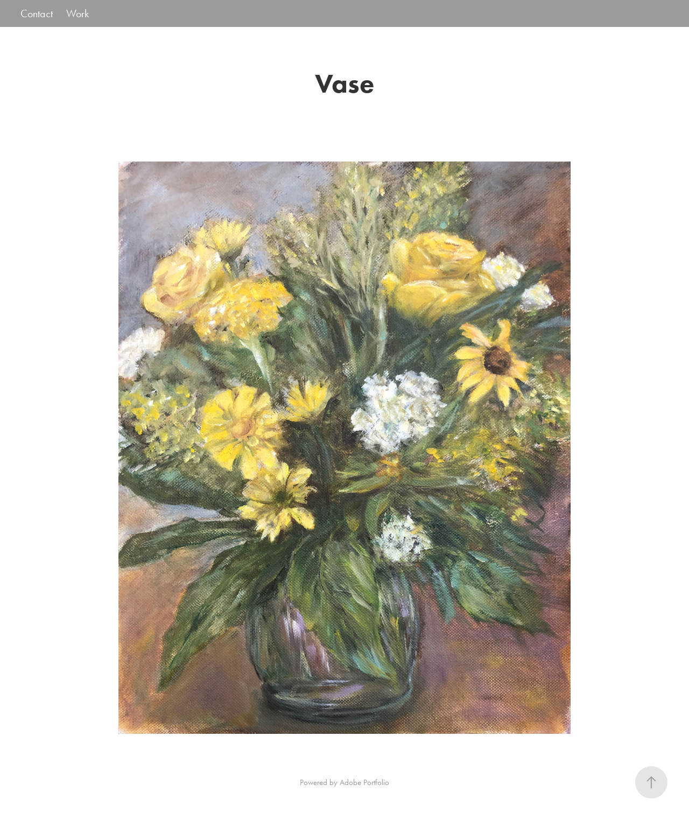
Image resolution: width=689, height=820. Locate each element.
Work (77, 13)
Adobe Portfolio (364, 782)
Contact (36, 13)
